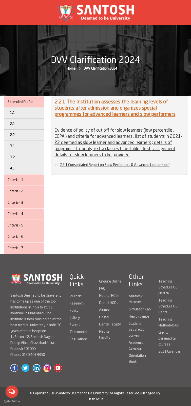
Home (71, 68)
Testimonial (78, 332)
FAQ (102, 288)
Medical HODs (109, 296)
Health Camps (139, 316)
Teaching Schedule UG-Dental (168, 306)
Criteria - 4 (15, 214)
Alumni (104, 310)
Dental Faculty (110, 324)
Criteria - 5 (15, 225)
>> (112, 165)
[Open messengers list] (12, 392)
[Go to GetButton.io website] (12, 401)
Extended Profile (20, 102)
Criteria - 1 (15, 180)
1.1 (12, 113)
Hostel (104, 317)
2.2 (12, 135)
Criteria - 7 (15, 248)
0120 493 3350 (33, 355)
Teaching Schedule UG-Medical (168, 287)
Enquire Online (110, 281)
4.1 (12, 168)
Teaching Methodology (168, 322)
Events (75, 325)
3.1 (12, 146)
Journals (76, 296)
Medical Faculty (104, 334)
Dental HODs (108, 303)
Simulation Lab (140, 309)
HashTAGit (95, 399)
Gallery (75, 318)
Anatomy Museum (135, 299)
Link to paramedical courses (167, 338)
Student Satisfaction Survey (138, 329)
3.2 (12, 157)
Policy (74, 310)
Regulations (79, 339)
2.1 (12, 124)
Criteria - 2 (15, 191)
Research (77, 303)
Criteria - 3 (15, 202)
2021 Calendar (169, 351)
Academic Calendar (136, 345)
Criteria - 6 (15, 237)
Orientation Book (137, 359)
